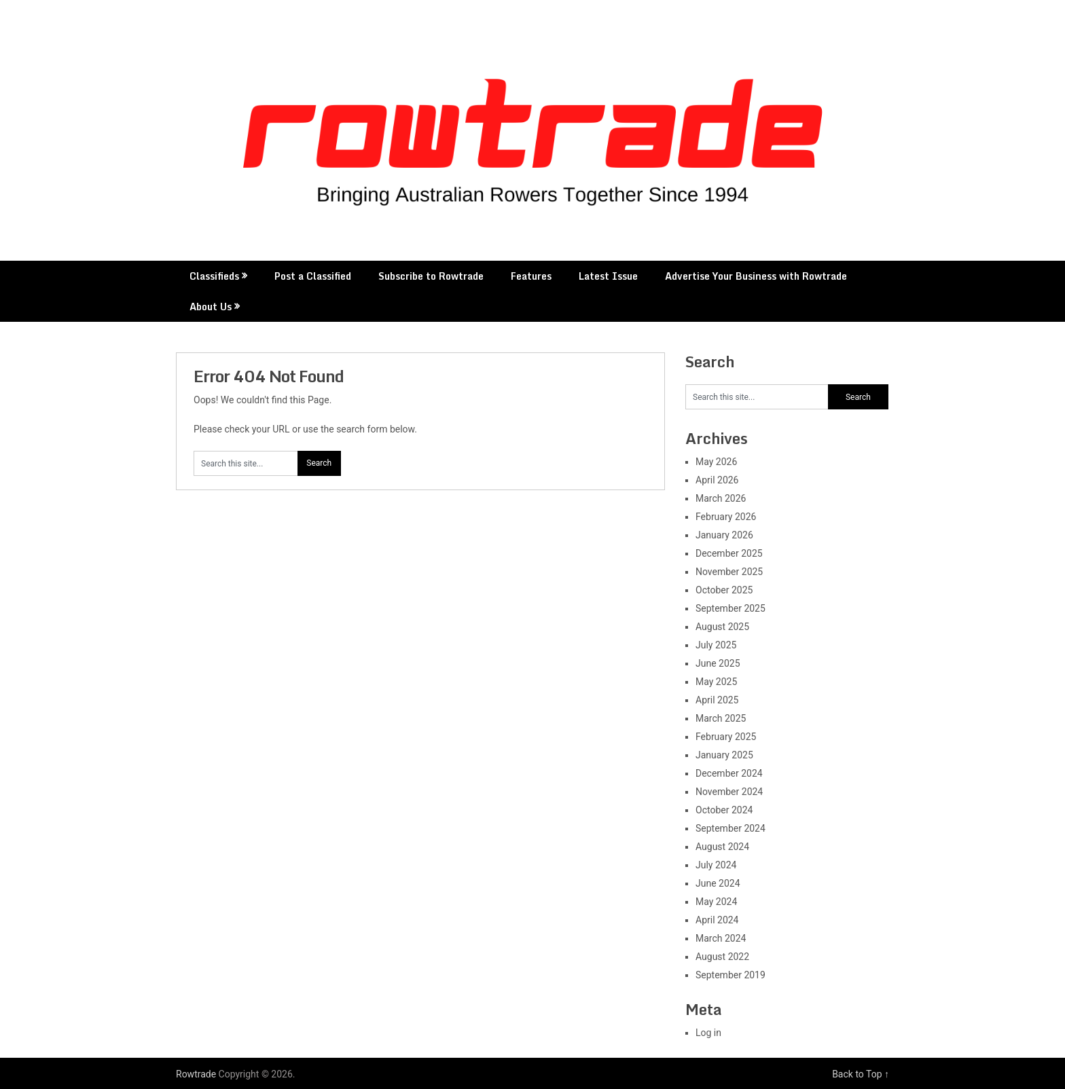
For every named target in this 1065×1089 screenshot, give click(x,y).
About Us (210, 306)
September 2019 (730, 975)
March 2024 (721, 938)
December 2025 (729, 553)
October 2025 (724, 590)
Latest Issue (608, 276)
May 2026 (716, 461)
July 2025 (716, 645)
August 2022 (722, 956)
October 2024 (724, 810)
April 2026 (717, 480)
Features (531, 276)
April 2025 (717, 700)
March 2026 (721, 498)
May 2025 (716, 681)
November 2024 (729, 791)
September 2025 (730, 608)
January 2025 (724, 755)
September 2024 (730, 828)
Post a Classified (312, 276)
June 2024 (718, 883)
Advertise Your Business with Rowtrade (756, 276)
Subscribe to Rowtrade (431, 276)
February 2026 (726, 516)
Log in (708, 1032)
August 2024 (722, 846)
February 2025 (726, 736)
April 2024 (717, 920)
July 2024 (716, 865)
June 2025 (718, 663)
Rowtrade (196, 1074)
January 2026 (724, 535)
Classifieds (214, 276)
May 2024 (716, 901)
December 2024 (729, 773)
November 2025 (729, 571)
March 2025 (721, 718)
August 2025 (722, 626)
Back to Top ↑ (860, 1074)
